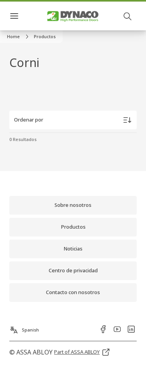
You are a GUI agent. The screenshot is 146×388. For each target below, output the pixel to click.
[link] (19, 36)
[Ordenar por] (73, 120)
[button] (44, 36)
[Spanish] (24, 328)
